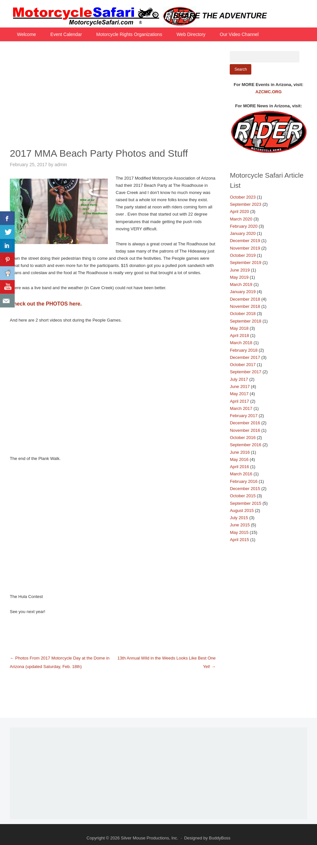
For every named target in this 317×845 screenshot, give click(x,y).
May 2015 (239, 532)
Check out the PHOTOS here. (46, 304)
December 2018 (245, 299)
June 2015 (240, 524)
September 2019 (245, 262)
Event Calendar (66, 34)
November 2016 (245, 430)
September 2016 (245, 444)
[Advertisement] (113, 97)
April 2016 (239, 466)
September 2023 (245, 204)
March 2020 (241, 219)
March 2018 (241, 342)
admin (61, 164)
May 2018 (239, 328)
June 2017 (240, 386)
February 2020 (244, 226)
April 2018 (239, 335)
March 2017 (241, 408)
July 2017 (239, 379)
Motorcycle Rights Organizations (129, 34)
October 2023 (243, 197)
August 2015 (242, 510)
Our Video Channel (239, 34)
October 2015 (243, 495)
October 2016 (243, 437)
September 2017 (245, 371)
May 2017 (239, 393)
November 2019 (245, 248)
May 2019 (239, 277)
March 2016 (241, 473)
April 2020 (239, 211)
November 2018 (245, 306)
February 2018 (244, 350)
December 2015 (245, 488)
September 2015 (245, 503)
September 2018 (245, 321)
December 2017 (245, 357)
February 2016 (244, 481)
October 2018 (243, 313)
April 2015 (239, 539)
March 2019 (241, 284)
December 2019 (245, 240)
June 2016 (240, 452)
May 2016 (239, 459)
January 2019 (243, 291)
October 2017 (243, 364)
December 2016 (245, 422)
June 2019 (240, 270)
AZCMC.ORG (269, 91)
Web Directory (190, 34)
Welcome (26, 34)
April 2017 (239, 401)
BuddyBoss (219, 838)
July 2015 (239, 517)
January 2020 (243, 233)
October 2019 (243, 255)
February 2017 (244, 415)
